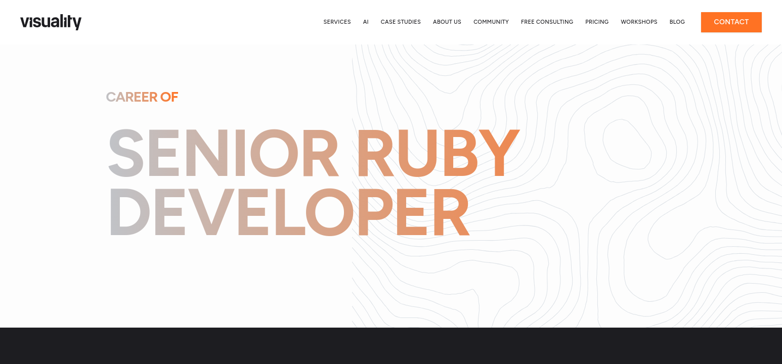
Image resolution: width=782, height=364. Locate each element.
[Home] (50, 22)
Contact (731, 22)
